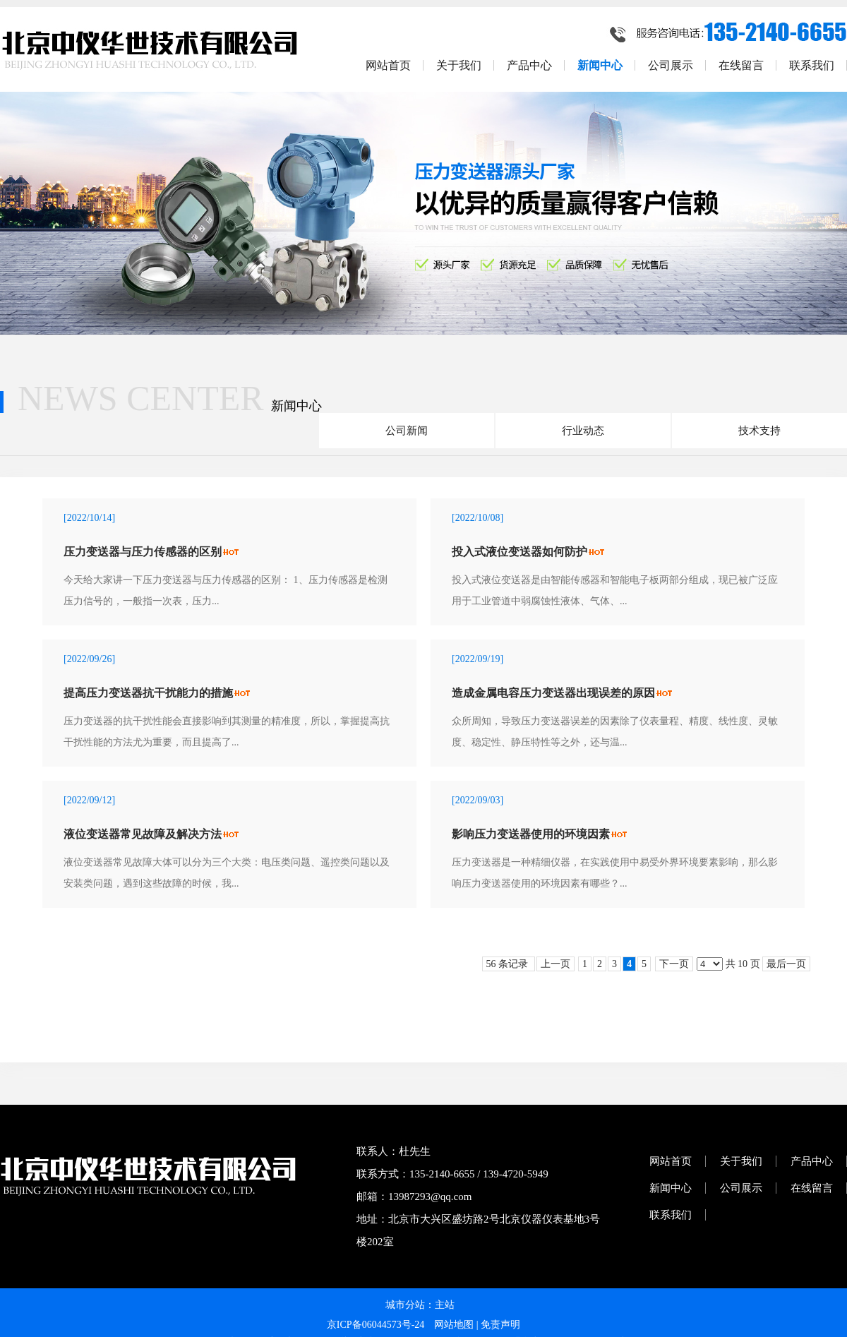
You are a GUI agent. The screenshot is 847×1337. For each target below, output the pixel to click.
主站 (445, 1305)
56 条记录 (508, 964)
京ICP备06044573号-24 (375, 1324)
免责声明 (500, 1324)
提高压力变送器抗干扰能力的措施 (148, 693)
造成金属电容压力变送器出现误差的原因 (553, 693)
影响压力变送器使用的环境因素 (531, 834)
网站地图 (454, 1324)
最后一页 (786, 964)
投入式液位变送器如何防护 (519, 552)
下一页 (674, 964)
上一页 (555, 964)
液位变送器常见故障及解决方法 (143, 834)
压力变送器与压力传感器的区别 (143, 552)
